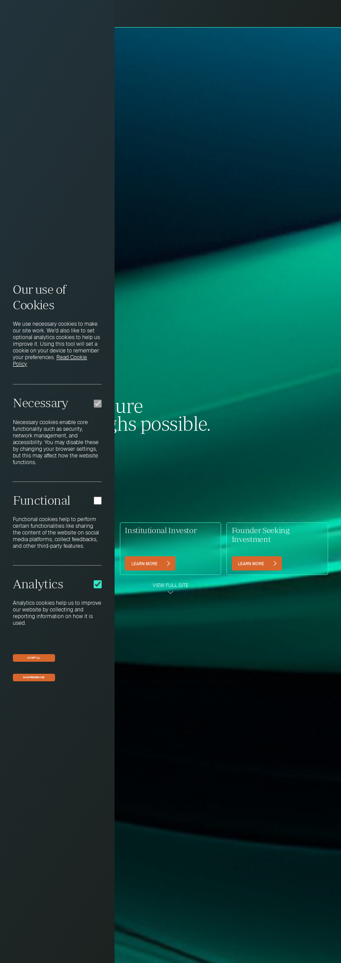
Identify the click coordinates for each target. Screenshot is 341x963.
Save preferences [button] (33, 677)
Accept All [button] (33, 657)
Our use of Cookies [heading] (39, 297)
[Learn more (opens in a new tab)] (257, 563)
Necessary (40, 403)
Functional (41, 500)
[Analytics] (98, 584)
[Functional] (98, 501)
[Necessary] (98, 404)
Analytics (38, 584)
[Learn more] (150, 563)
